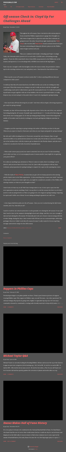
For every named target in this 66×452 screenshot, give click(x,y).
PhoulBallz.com (10, 2)
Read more (60, 307)
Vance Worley (19, 175)
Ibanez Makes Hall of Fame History (25, 423)
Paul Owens (38, 43)
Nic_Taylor (36, 449)
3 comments (10, 307)
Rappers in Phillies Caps (18, 288)
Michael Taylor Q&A (15, 355)
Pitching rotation (15, 227)
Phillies (9, 227)
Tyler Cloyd (28, 227)
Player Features (30, 6)
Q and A (23, 227)
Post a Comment (7, 238)
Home (4, 6)
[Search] (56, 2)
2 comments (10, 374)
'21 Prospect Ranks (19, 6)
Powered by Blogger (33, 446)
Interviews (40, 6)
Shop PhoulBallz (50, 6)
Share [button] (59, 227)
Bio (10, 6)
